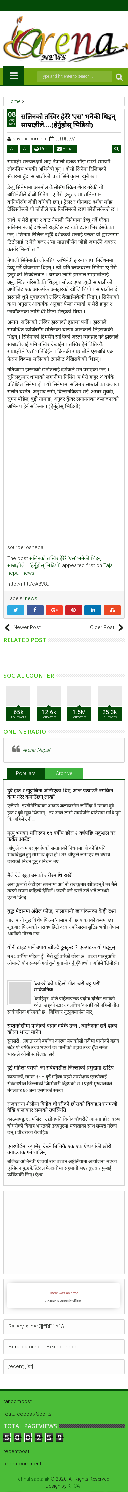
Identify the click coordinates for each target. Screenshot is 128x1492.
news (31, 598)
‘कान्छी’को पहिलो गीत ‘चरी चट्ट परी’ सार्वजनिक (67, 986)
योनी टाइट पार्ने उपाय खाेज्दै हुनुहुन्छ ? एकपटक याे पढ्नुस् (61, 947)
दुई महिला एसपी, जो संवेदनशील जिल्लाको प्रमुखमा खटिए (60, 1068)
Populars (26, 773)
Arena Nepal (36, 750)
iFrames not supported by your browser (63, 1295)
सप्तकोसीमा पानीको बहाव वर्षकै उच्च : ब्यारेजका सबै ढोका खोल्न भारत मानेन (62, 1029)
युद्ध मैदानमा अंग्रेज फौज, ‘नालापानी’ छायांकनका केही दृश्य (63, 911)
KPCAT (75, 1486)
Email (66, 149)
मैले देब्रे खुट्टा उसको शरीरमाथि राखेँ (39, 875)
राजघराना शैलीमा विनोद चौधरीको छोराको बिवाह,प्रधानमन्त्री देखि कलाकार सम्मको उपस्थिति (62, 1107)
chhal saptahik (33, 1479)
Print (42, 149)
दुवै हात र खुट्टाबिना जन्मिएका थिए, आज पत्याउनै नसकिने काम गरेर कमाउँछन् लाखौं (60, 794)
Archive (64, 773)
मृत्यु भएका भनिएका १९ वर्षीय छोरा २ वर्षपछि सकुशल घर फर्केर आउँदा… (61, 836)
